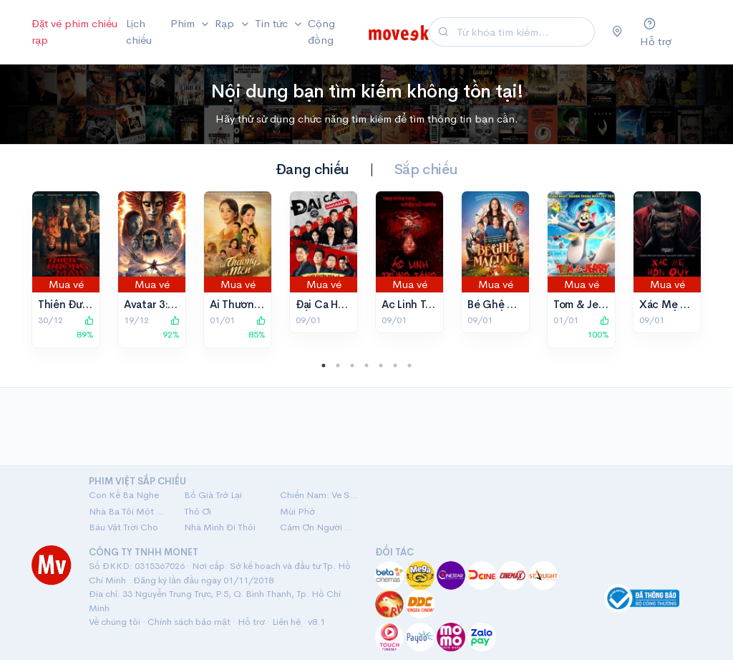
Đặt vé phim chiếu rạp (74, 31)
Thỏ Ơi (197, 511)
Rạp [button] (226, 23)
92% (171, 328)
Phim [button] (184, 23)
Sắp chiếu (425, 169)
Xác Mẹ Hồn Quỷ (681, 304)
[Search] (524, 32)
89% (85, 328)
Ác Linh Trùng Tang (429, 304)
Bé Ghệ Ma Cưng (510, 304)
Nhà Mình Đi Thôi (220, 527)
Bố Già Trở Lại (213, 495)
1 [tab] (323, 365)
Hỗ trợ (251, 622)
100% (598, 328)
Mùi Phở (297, 511)
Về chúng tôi (114, 622)
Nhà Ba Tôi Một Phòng (128, 511)
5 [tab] (381, 365)
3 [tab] (352, 365)
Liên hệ (286, 622)
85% (257, 328)
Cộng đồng (321, 31)
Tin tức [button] (273, 23)
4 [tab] (366, 365)
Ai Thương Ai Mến (254, 304)
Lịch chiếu (139, 31)
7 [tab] (409, 365)
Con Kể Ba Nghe (124, 495)
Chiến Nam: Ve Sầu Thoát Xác (319, 495)
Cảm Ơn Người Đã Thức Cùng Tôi (319, 527)
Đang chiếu (312, 169)
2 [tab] (338, 365)
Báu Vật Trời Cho (123, 527)
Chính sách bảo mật (188, 622)
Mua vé (66, 284)
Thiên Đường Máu (82, 304)
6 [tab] (395, 365)
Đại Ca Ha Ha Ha (335, 304)
